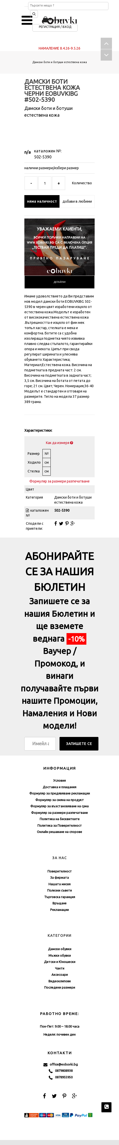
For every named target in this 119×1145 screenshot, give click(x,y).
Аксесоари (59, 974)
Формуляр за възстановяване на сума (59, 806)
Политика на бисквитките (60, 819)
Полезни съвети (59, 890)
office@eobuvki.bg (60, 1065)
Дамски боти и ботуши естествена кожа (59, 62)
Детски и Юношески (59, 961)
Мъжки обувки (59, 955)
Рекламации (59, 909)
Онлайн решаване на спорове (59, 831)
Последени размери (59, 987)
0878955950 (61, 1077)
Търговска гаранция (59, 897)
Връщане (59, 903)
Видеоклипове (59, 981)
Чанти (59, 968)
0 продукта (58, 19)
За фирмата (59, 877)
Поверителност (59, 871)
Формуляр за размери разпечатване (59, 481)
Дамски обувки (59, 949)
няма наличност (42, 201)
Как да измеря (59, 443)
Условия (59, 780)
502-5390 (42, 157)
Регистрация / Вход (55, 26)
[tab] (59, 282)
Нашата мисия (59, 884)
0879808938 (61, 1071)
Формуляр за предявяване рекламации (59, 793)
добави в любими (77, 201)
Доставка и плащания (59, 787)
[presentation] (59, 282)
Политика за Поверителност (59, 825)
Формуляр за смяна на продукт (59, 800)
